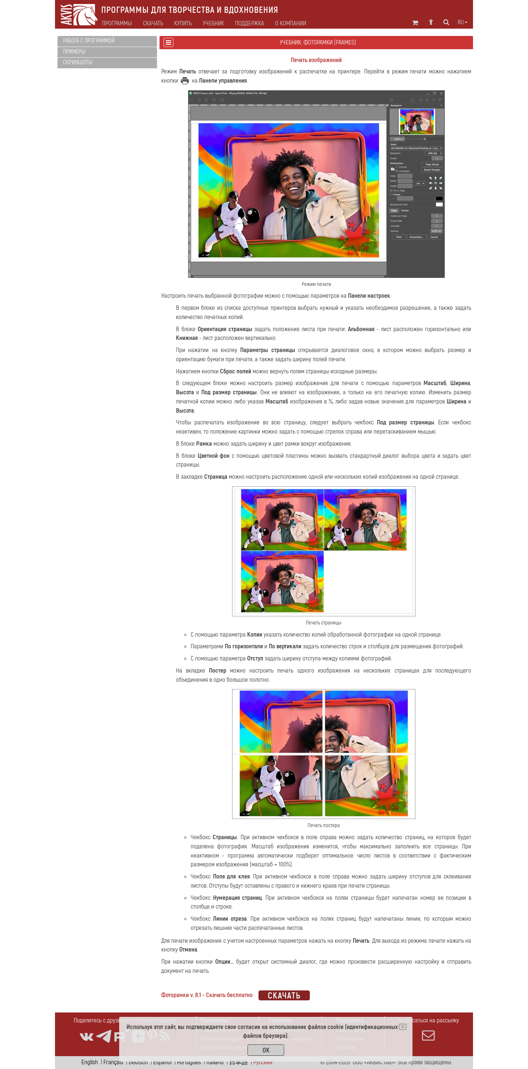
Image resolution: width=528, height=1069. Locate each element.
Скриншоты (77, 62)
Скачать (153, 23)
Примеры (74, 51)
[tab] (107, 41)
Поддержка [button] (249, 23)
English (89, 1062)
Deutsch (138, 1062)
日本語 (238, 1062)
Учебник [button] (213, 23)
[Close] (403, 1027)
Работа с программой (89, 40)
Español (162, 1062)
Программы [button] (117, 23)
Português (189, 1062)
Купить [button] (183, 23)
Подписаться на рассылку (428, 1029)
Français (113, 1062)
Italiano (215, 1062)
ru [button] (462, 22)
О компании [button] (290, 23)
